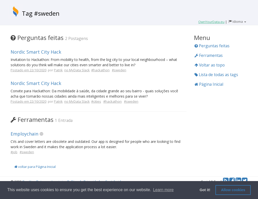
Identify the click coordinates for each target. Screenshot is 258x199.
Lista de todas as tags (216, 74)
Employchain (24, 134)
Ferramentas (209, 55)
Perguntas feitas (212, 46)
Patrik (58, 70)
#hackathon (100, 70)
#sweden (119, 70)
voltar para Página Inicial (35, 166)
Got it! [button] (205, 190)
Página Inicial (209, 84)
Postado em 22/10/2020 (28, 70)
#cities (96, 101)
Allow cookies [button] (233, 190)
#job (14, 152)
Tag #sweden (40, 13)
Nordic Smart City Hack (36, 52)
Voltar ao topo (210, 65)
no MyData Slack (77, 70)
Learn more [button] (163, 190)
